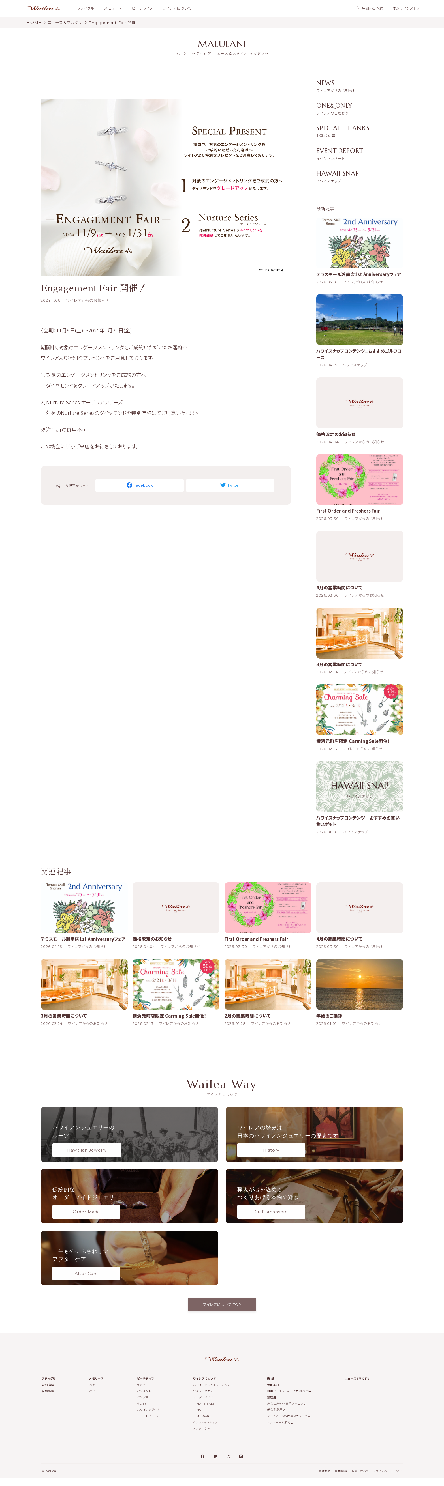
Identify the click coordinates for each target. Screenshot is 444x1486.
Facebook (149, 485)
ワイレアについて (177, 8)
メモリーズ (113, 8)
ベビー (93, 1398)
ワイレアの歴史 (203, 1398)
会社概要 (325, 1478)
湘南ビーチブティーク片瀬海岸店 (289, 1398)
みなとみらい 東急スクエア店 (287, 1411)
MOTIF (201, 1417)
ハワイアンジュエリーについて (213, 1392)
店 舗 (270, 1386)
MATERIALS (206, 1411)
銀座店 (271, 1405)
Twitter (221, 485)
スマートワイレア (148, 1423)
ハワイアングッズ (148, 1417)
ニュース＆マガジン (358, 1386)
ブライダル (86, 8)
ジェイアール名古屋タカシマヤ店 (289, 1423)
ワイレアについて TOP (222, 1312)
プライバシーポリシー (387, 1478)
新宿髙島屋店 (276, 1417)
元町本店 (273, 1392)
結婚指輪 (48, 1398)
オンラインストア (406, 8)
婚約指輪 (48, 1392)
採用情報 (341, 1478)
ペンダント (144, 1398)
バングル (143, 1405)
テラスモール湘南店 (280, 1429)
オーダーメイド (203, 1405)
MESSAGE (204, 1423)
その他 (141, 1411)
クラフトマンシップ (205, 1429)
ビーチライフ (142, 8)
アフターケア (201, 1436)
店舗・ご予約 (372, 8)
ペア (92, 1392)
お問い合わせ (360, 1478)
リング (141, 1392)
